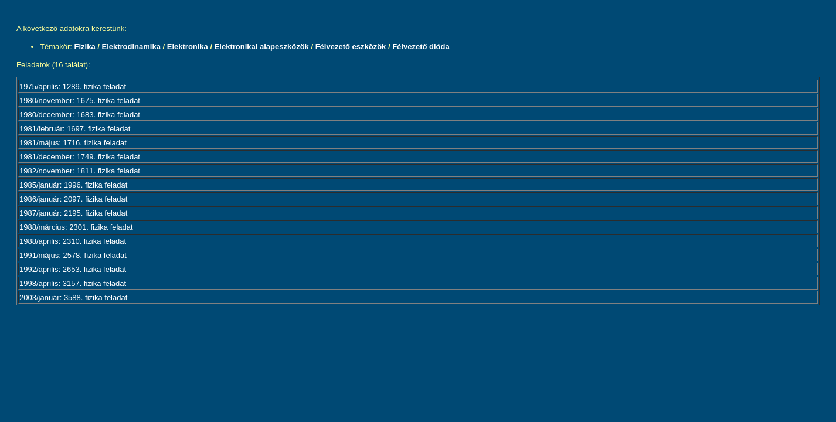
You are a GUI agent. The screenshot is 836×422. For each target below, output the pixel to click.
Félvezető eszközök (350, 46)
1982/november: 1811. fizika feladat (79, 170)
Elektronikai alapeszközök (262, 46)
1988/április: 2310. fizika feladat (72, 241)
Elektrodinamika (130, 46)
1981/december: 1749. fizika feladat (79, 156)
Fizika (85, 46)
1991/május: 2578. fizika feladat (73, 255)
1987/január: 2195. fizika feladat (73, 213)
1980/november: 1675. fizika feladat (79, 100)
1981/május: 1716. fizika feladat (73, 142)
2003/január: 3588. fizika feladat (73, 297)
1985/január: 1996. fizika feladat (73, 185)
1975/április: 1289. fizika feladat (72, 86)
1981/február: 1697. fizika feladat (74, 128)
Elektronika (187, 46)
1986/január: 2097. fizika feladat (73, 199)
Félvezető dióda (421, 46)
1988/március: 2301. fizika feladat (76, 227)
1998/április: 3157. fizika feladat (72, 283)
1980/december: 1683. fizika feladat (79, 114)
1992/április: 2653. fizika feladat (72, 269)
